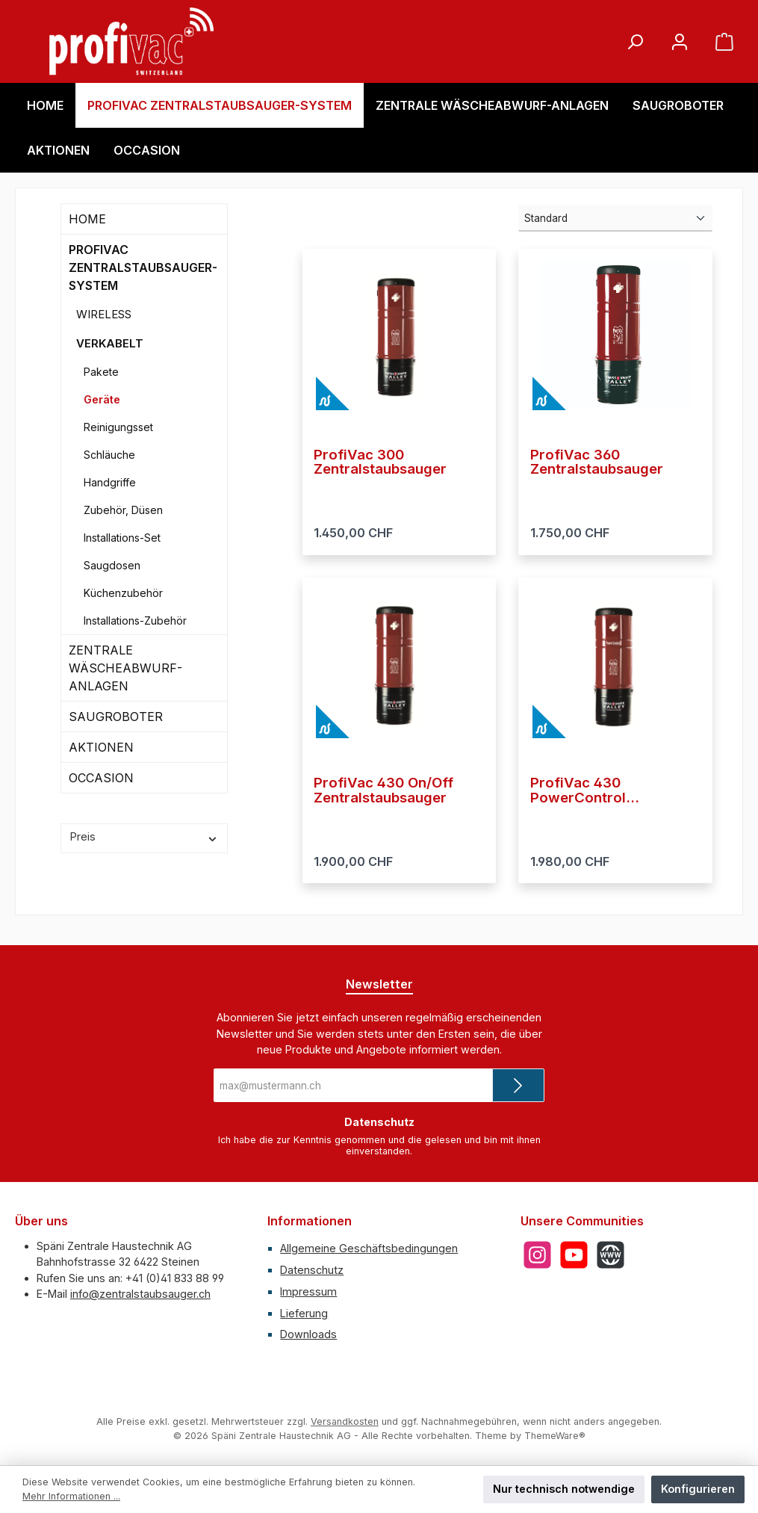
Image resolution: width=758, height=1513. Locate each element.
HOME (87, 218)
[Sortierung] (615, 218)
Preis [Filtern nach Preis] (144, 837)
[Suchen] (634, 41)
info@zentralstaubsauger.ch (140, 1293)
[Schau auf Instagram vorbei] (537, 1255)
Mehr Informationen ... (71, 1496)
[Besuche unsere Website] (610, 1255)
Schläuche (109, 454)
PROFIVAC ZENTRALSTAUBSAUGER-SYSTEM (143, 267)
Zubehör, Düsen (123, 510)
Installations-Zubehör (135, 620)
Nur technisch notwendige (564, 1488)
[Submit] (518, 1085)
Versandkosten (345, 1421)
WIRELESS (103, 314)
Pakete (101, 371)
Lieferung (304, 1313)
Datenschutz (312, 1269)
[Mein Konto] (679, 41)
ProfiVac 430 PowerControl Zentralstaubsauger (596, 790)
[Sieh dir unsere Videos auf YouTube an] (574, 1255)
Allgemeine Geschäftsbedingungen (369, 1248)
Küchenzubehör (123, 593)
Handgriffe (110, 482)
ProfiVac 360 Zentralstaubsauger (596, 462)
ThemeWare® (554, 1435)
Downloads (308, 1334)
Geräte (102, 399)
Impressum (308, 1291)
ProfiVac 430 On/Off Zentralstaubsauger (383, 790)
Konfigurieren (698, 1488)
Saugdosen (112, 565)
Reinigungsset (118, 427)
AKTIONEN (101, 747)
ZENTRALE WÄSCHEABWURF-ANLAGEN (125, 668)
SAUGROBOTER (116, 716)
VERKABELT (109, 343)
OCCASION (101, 777)
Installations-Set (122, 537)
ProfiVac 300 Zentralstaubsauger (380, 462)
